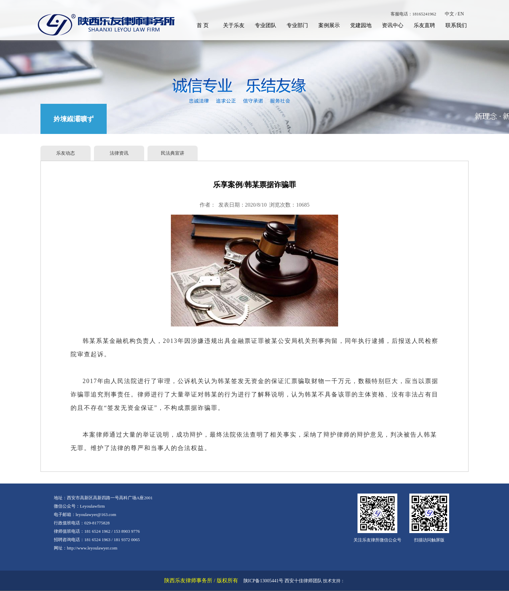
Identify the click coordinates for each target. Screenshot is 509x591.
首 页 (203, 25)
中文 (449, 13)
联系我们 (456, 25)
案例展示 (329, 25)
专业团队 (265, 25)
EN (460, 13)
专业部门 (297, 25)
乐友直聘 (424, 25)
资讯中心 (392, 25)
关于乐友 (233, 25)
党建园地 (361, 25)
